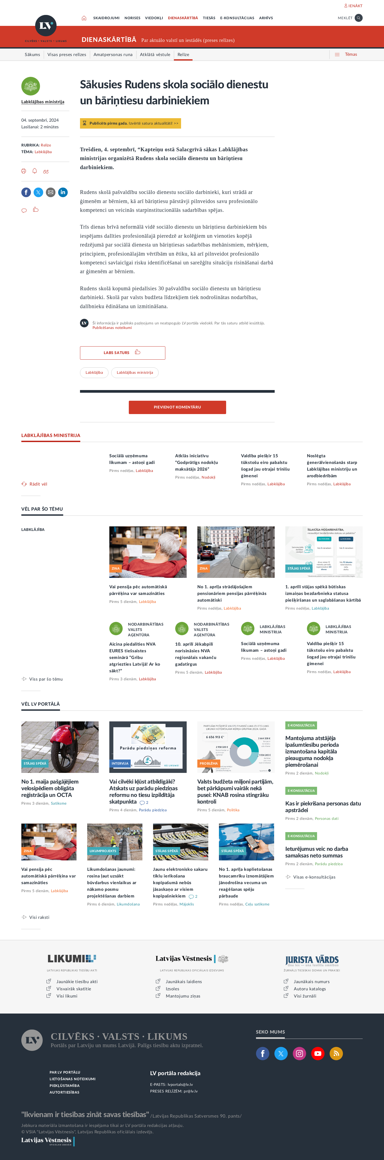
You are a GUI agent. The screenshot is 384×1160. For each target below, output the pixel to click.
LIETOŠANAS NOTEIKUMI (73, 1079)
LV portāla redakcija (175, 1073)
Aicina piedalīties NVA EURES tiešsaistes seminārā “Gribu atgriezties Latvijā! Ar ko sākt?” (134, 657)
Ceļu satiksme (257, 904)
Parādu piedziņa (153, 810)
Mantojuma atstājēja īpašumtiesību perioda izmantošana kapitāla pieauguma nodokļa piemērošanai (312, 752)
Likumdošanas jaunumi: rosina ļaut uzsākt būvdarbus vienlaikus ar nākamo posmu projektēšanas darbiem (112, 882)
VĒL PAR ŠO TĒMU (42, 509)
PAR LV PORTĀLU (65, 1072)
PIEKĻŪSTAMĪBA (64, 1086)
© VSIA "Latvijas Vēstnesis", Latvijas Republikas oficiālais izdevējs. (87, 1132)
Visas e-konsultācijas (314, 877)
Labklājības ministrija (42, 102)
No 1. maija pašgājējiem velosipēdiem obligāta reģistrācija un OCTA (49, 788)
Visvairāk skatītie (74, 989)
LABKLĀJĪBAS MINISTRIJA (50, 435)
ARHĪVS (266, 18)
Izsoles (172, 989)
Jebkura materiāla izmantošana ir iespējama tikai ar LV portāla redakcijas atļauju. (102, 1125)
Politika (233, 810)
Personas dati (327, 819)
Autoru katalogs (310, 989)
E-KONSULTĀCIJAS (237, 18)
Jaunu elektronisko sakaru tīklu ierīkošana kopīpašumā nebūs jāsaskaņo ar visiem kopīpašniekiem (180, 882)
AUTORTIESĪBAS (64, 1092)
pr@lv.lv (191, 1091)
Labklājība (43, 152)
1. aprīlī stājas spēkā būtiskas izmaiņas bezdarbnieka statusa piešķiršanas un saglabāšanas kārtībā (323, 593)
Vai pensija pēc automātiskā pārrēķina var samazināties (48, 876)
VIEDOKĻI (154, 18)
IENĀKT (356, 6)
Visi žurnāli (305, 996)
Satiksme (59, 803)
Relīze (46, 145)
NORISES (133, 18)
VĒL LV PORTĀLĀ (40, 704)
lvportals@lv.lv (180, 1085)
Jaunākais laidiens (184, 982)
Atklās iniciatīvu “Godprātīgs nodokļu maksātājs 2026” (196, 462)
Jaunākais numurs (312, 982)
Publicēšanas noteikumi (112, 328)
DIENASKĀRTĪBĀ (183, 18)
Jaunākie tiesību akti (77, 982)
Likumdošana (128, 904)
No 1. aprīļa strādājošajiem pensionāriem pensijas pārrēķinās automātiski (231, 593)
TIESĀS (209, 18)
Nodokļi (208, 477)
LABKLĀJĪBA (33, 530)
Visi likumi (67, 996)
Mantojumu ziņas (183, 996)
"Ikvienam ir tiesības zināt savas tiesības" (85, 1114)
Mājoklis (186, 904)
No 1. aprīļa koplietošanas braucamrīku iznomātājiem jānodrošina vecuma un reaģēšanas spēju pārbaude (246, 882)
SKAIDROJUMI (106, 18)
